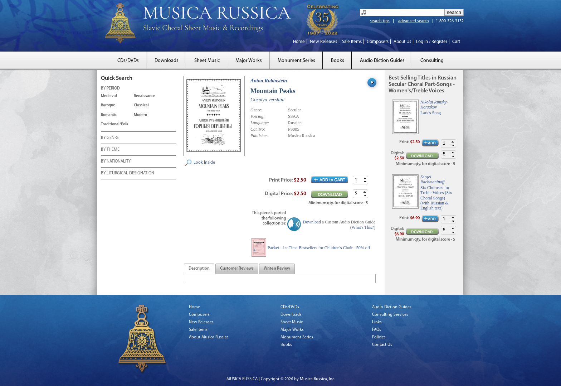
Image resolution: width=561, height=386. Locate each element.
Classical (141, 105)
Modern (140, 115)
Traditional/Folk (114, 124)
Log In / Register (431, 41)
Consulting (432, 60)
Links (377, 322)
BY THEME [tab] (110, 150)
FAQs (376, 330)
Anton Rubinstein (268, 80)
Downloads (167, 60)
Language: (259, 122)
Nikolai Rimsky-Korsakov (434, 105)
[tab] (199, 269)
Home (299, 41)
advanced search (413, 21)
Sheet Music (207, 60)
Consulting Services (390, 315)
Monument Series (296, 60)
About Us (402, 41)
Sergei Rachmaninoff (432, 179)
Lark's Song (430, 112)
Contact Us (382, 345)
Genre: (256, 109)
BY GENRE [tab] (110, 138)
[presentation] (199, 269)
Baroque (108, 105)
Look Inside (204, 162)
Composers (378, 41)
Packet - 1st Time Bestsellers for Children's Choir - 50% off (319, 247)
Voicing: (257, 116)
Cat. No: (257, 129)
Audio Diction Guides (382, 60)
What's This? (363, 227)
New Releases (323, 41)
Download (312, 222)
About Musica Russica (209, 337)
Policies (379, 337)
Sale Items (352, 41)
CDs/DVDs (128, 60)
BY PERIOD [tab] (110, 89)
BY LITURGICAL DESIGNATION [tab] (127, 174)
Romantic (109, 115)
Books (337, 60)
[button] (365, 178)
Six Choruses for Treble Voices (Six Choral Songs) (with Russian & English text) (436, 198)
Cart (456, 41)
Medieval (109, 96)
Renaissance (144, 96)
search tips (380, 21)
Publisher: (259, 135)
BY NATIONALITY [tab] (116, 162)
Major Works (248, 60)
